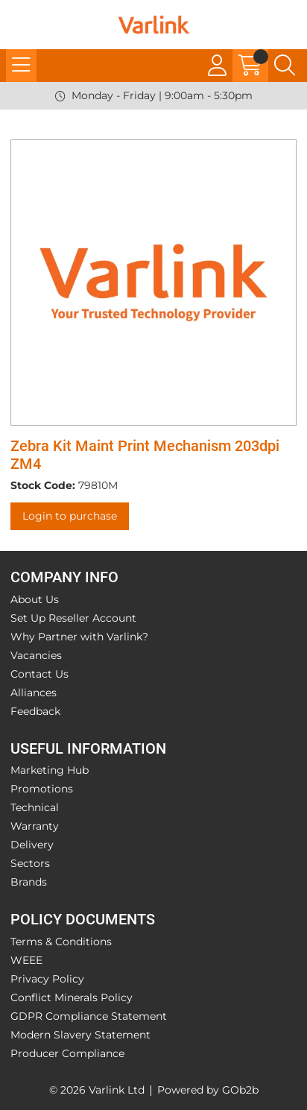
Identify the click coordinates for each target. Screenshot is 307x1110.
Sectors (30, 863)
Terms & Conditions (61, 941)
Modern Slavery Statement (80, 1034)
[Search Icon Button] (284, 65)
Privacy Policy (47, 979)
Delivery (32, 844)
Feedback (35, 711)
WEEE (26, 960)
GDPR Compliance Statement (88, 1016)
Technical (34, 807)
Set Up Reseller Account (73, 618)
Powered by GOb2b (208, 1090)
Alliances (33, 692)
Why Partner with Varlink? (79, 636)
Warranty (34, 826)
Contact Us (39, 674)
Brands (28, 882)
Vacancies (36, 655)
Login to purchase (69, 516)
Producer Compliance (67, 1053)
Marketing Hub (49, 770)
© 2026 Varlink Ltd (97, 1090)
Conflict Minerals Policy (71, 997)
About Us (34, 599)
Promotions (41, 788)
